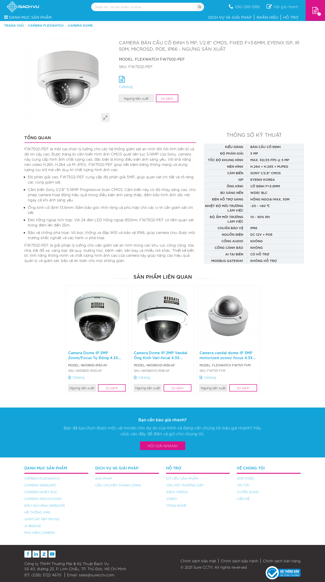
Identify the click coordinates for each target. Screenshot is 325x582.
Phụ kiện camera (39, 532)
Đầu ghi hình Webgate (44, 505)
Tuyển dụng (248, 492)
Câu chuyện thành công (118, 485)
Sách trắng (177, 492)
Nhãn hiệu (267, 17)
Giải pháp (103, 478)
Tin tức (243, 485)
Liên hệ (243, 499)
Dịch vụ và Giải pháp (230, 17)
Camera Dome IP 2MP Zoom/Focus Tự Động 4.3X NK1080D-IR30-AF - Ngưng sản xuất (93, 359)
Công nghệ (176, 505)
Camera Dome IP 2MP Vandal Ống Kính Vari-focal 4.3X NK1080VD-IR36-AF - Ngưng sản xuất (161, 359)
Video (171, 499)
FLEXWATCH (147, 59)
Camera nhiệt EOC (40, 492)
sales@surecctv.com (96, 575)
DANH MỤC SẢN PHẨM (28, 17)
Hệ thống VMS (37, 512)
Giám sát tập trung (42, 519)
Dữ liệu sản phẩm (182, 478)
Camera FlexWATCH (46, 25)
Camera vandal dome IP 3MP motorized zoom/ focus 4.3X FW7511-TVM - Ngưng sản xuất (227, 357)
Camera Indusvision (42, 499)
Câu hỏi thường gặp (185, 485)
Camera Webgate (40, 485)
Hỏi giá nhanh (163, 445)
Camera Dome (80, 25)
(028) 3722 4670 (46, 575)
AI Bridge (32, 526)
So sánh (167, 98)
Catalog (76, 377)
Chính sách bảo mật (198, 560)
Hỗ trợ (290, 17)
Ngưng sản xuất (136, 98)
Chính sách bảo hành (239, 560)
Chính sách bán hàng (282, 560)
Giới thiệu (246, 478)
